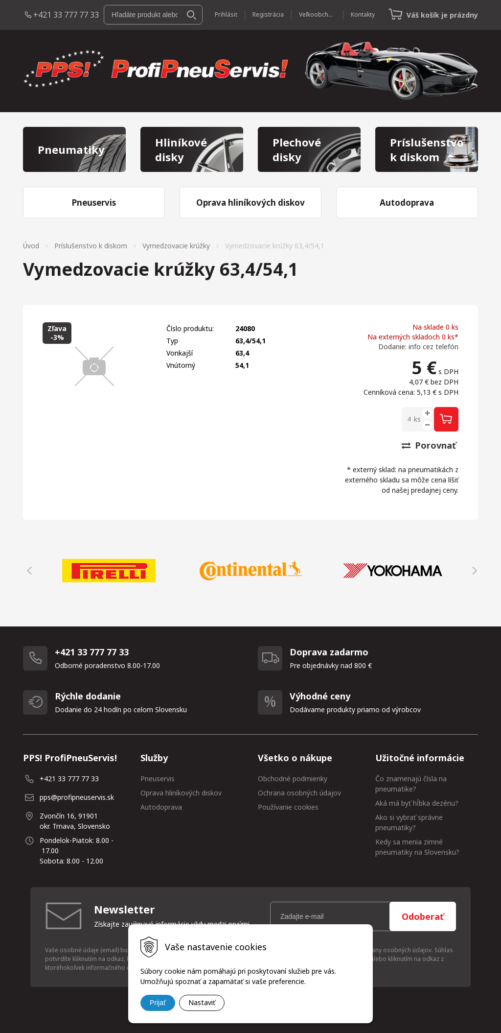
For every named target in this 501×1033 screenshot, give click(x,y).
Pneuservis (157, 778)
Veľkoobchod (317, 14)
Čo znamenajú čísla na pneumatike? (411, 783)
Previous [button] (28, 571)
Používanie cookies (288, 807)
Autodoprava (161, 807)
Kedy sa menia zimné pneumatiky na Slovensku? (417, 847)
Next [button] (473, 571)
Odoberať (423, 916)
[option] (109, 570)
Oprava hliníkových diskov (181, 792)
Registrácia (268, 14)
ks (417, 419)
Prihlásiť (226, 14)
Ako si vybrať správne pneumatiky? (409, 822)
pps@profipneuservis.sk (77, 797)
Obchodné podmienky (292, 778)
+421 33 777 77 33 (66, 14)
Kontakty (363, 14)
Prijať (158, 1003)
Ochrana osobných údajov (299, 792)
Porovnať (429, 445)
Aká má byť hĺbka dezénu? (416, 803)
